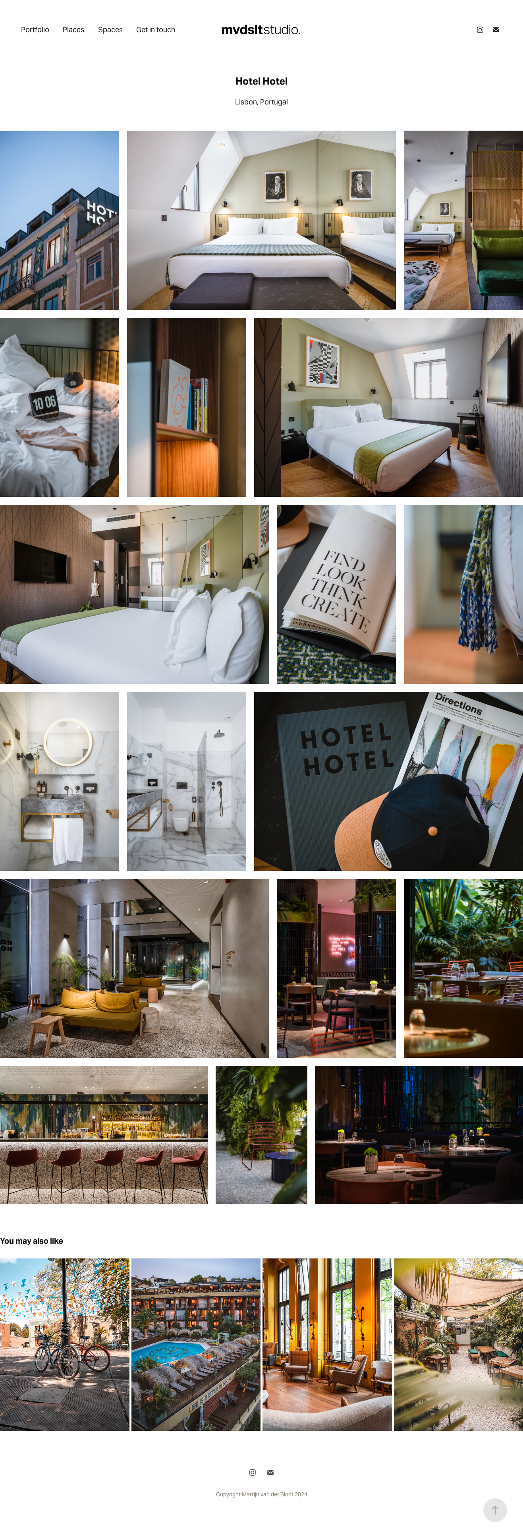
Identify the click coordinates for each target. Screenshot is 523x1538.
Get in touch (155, 29)
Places (73, 29)
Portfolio (35, 29)
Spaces (110, 29)
